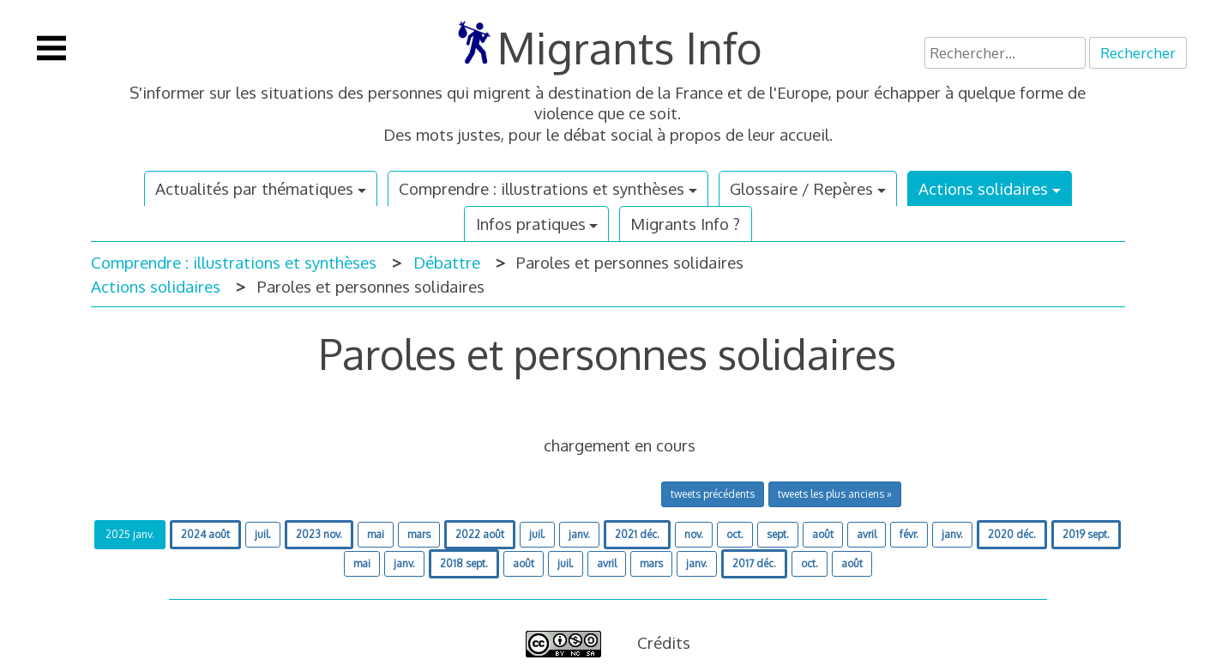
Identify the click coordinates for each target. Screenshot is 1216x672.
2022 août (479, 534)
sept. (778, 534)
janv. (579, 534)
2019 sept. (1086, 534)
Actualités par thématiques (254, 188)
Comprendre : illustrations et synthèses (541, 188)
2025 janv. (129, 534)
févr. (909, 534)
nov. (693, 534)
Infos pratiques (531, 223)
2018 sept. (464, 563)
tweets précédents (713, 493)
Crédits (663, 642)
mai (375, 534)
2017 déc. (754, 563)
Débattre (446, 262)
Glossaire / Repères (801, 188)
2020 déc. (1012, 534)
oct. (734, 534)
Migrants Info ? (685, 223)
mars (418, 534)
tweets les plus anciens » (835, 493)
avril (866, 534)
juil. (263, 534)
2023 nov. (319, 534)
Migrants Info (629, 47)
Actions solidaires (983, 188)
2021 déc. (637, 534)
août (823, 534)
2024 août (205, 534)
